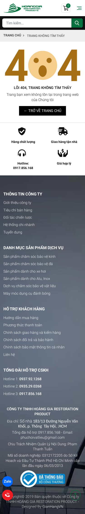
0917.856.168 (49, 432)
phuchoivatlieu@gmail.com (43, 437)
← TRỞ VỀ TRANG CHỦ (42, 111)
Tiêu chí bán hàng (17, 210)
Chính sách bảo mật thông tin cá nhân (34, 347)
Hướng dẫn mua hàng (20, 318)
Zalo (7, 481)
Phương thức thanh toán (22, 325)
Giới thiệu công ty (17, 202)
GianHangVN (52, 506)
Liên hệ (9, 354)
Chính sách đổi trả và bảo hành (28, 340)
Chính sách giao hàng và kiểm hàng (32, 332)
